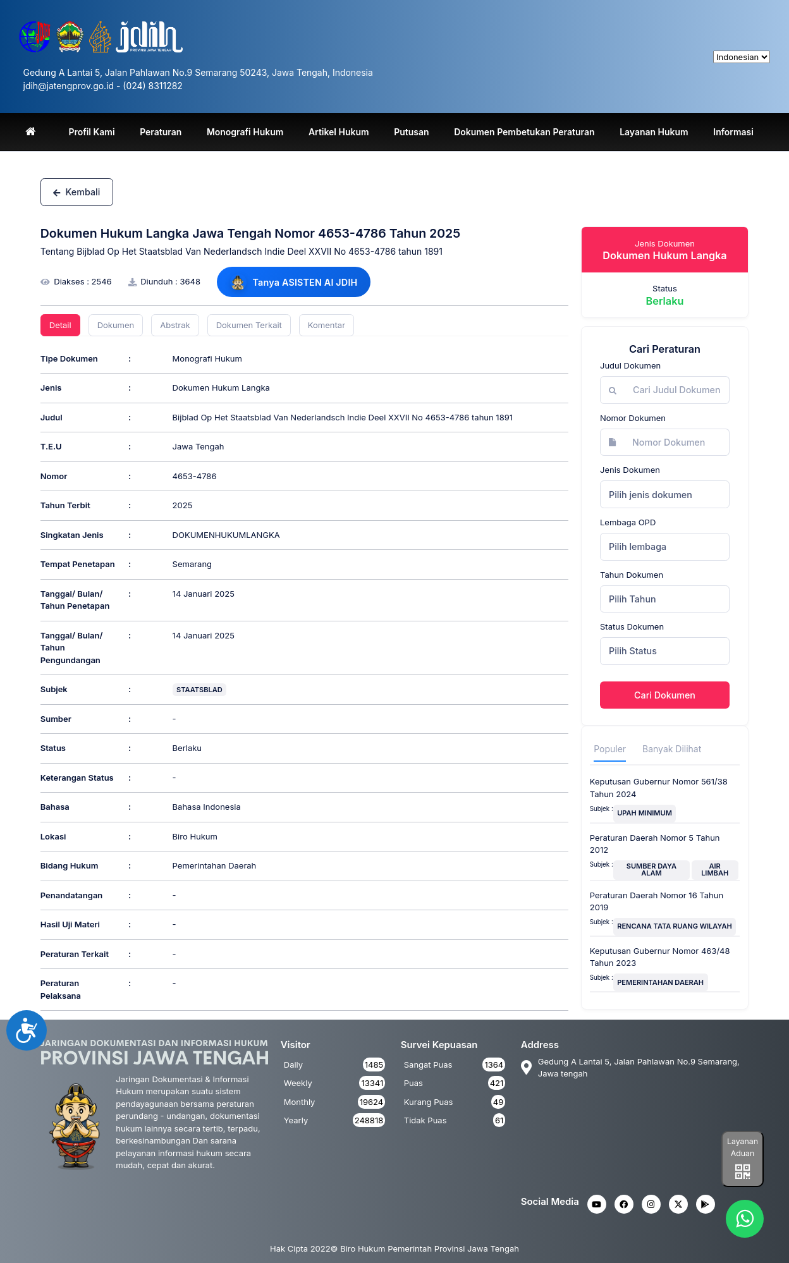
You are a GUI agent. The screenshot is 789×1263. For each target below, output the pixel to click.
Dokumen (116, 325)
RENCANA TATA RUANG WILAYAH (674, 926)
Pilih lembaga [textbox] (637, 546)
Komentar (326, 325)
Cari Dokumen (664, 695)
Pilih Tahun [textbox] (632, 599)
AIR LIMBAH (714, 869)
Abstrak (175, 325)
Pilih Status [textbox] (633, 650)
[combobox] (665, 494)
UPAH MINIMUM (644, 812)
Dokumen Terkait (249, 325)
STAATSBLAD (199, 689)
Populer (610, 748)
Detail (60, 325)
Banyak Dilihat (671, 748)
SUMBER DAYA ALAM (651, 869)
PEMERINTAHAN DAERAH (660, 982)
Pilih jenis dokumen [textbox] (650, 494)
